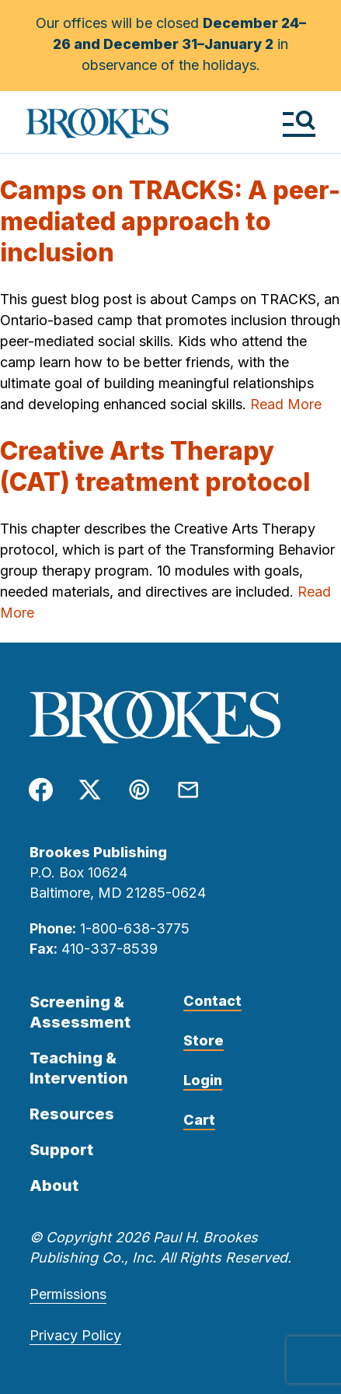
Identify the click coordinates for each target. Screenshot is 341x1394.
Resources (72, 1114)
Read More (286, 404)
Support (61, 1149)
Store (203, 1040)
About (54, 1185)
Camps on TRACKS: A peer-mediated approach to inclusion (170, 221)
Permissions (68, 1294)
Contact (212, 1001)
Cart (199, 1120)
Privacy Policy (75, 1335)
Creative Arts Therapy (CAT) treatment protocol (155, 466)
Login (202, 1080)
